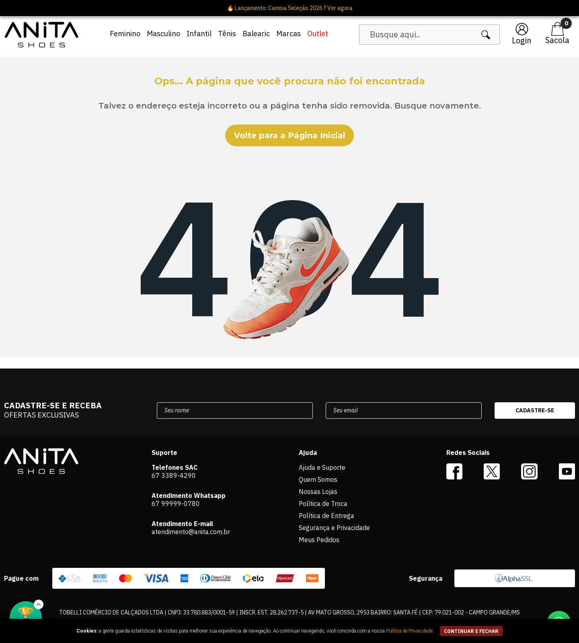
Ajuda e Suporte (322, 467)
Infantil (199, 33)
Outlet (317, 33)
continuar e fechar (471, 631)
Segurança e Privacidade (334, 528)
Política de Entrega (326, 516)
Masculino (163, 33)
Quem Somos (318, 479)
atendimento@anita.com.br (191, 532)
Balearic (256, 33)
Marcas (288, 33)
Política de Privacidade (409, 631)
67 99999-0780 (176, 504)
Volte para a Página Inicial (289, 135)
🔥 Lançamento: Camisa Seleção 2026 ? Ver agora (290, 8)
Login (522, 40)
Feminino (125, 33)
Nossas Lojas (318, 491)
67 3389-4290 (174, 475)
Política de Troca (323, 504)
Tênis (227, 33)
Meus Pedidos (319, 540)
